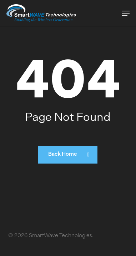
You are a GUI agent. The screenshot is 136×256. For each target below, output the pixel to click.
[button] (126, 13)
